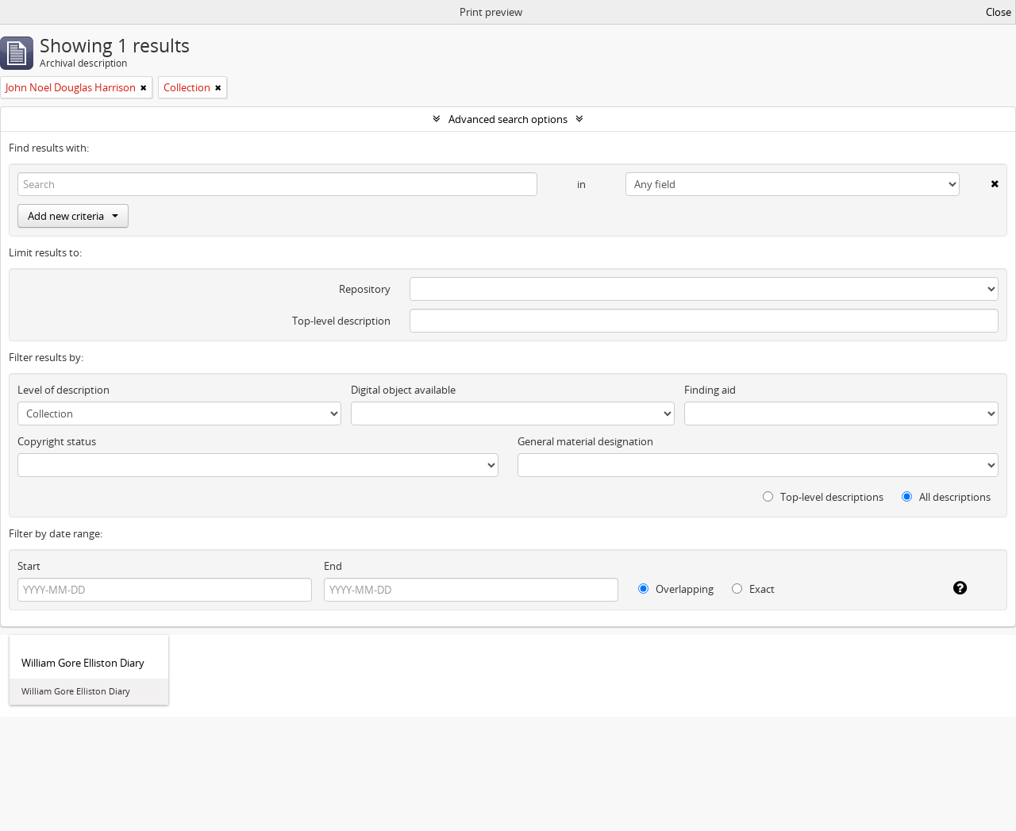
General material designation (585, 441)
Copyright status (56, 441)
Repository (365, 289)
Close (998, 12)
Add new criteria (73, 216)
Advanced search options (508, 119)
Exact (753, 589)
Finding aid (710, 390)
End (333, 566)
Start (28, 566)
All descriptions (946, 497)
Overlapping (676, 589)
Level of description (63, 390)
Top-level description (341, 321)
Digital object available (403, 390)
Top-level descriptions (823, 497)
